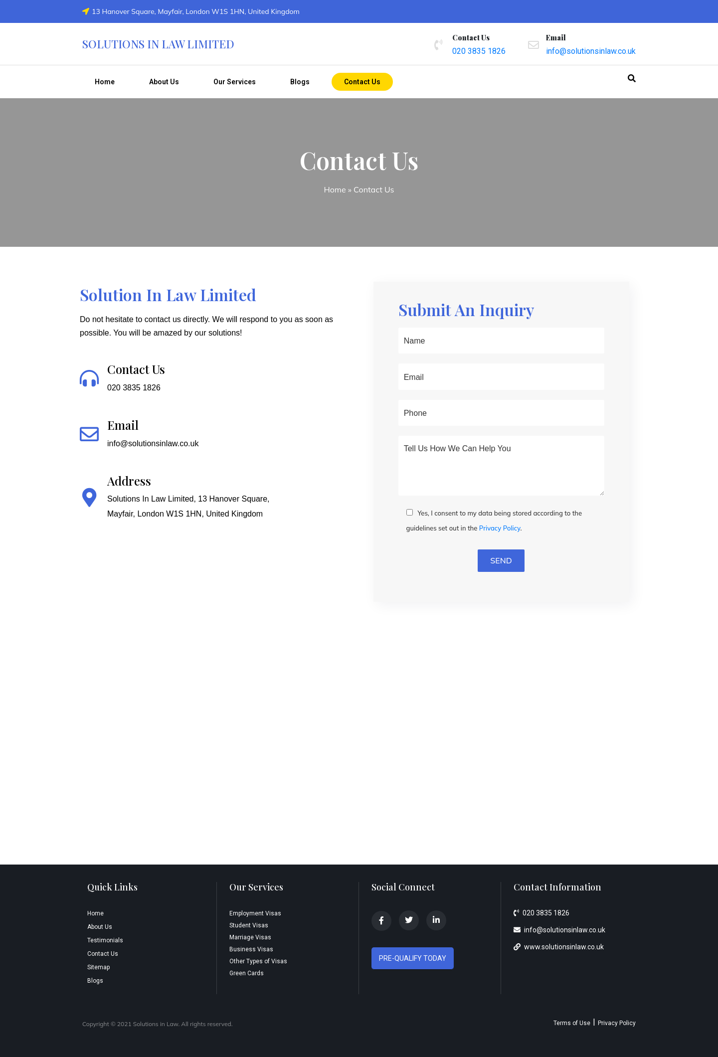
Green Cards (246, 973)
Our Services (234, 82)
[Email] (89, 434)
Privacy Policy (500, 528)
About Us (164, 82)
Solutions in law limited (158, 43)
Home (105, 82)
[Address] (89, 497)
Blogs (300, 82)
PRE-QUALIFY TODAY (412, 958)
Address (129, 481)
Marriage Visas (250, 937)
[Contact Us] (89, 378)
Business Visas (251, 949)
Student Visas (248, 925)
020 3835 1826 (479, 51)
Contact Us (362, 82)
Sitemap (98, 967)
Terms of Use (571, 1023)
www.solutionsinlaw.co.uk (559, 947)
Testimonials (105, 940)
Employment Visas (255, 913)
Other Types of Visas (258, 961)
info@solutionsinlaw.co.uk (591, 51)
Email (123, 425)
